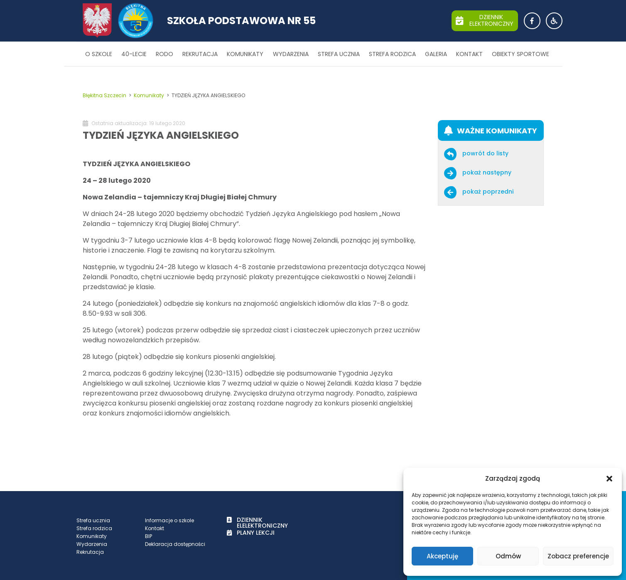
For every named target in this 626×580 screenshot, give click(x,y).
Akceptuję (442, 556)
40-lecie (134, 54)
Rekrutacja (200, 54)
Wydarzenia (291, 54)
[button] (609, 478)
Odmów (508, 556)
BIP (148, 536)
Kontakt (469, 54)
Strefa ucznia (339, 54)
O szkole (98, 54)
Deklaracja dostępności (175, 544)
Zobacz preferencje (578, 556)
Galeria (436, 54)
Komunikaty (245, 54)
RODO (164, 54)
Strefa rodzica (392, 54)
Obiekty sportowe (520, 54)
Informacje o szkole (169, 520)
